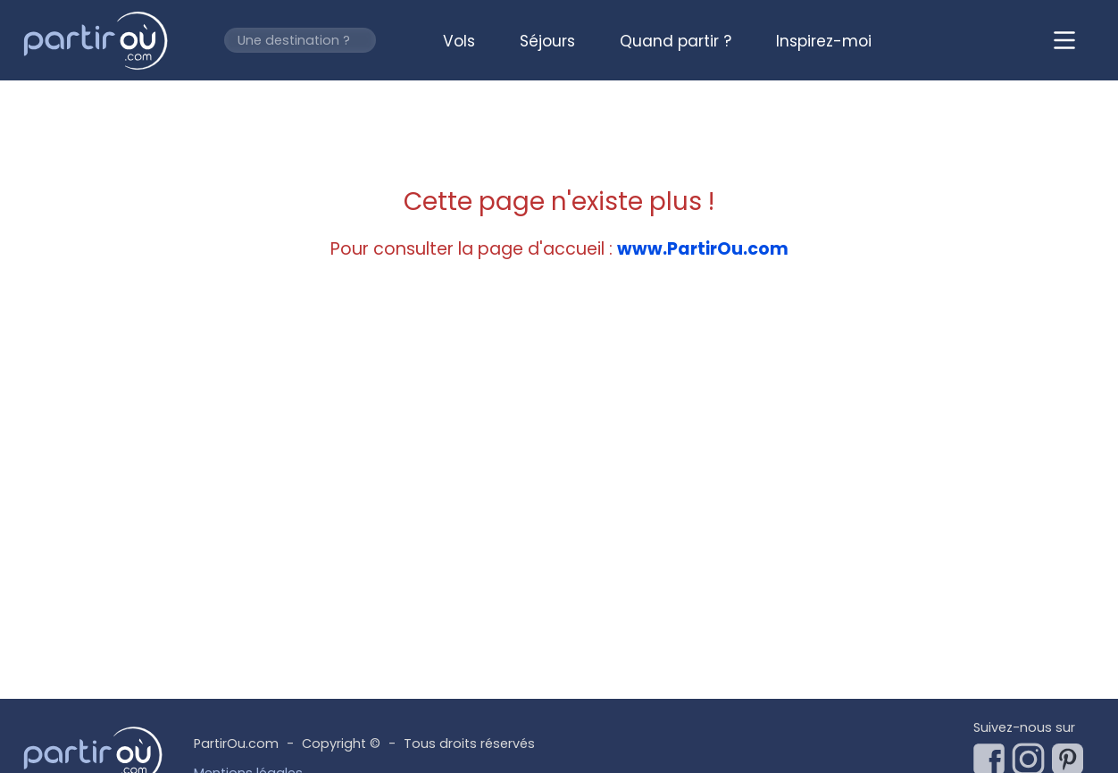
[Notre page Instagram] (1032, 754)
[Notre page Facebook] (993, 754)
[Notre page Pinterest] (1071, 754)
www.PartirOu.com (702, 249)
